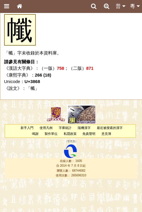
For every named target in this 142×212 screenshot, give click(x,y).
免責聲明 (88, 133)
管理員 (71, 141)
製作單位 (51, 133)
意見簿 (106, 133)
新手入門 (27, 128)
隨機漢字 (84, 128)
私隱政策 (70, 133)
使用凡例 (46, 128)
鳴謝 (35, 133)
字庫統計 (65, 128)
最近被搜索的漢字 (110, 128)
